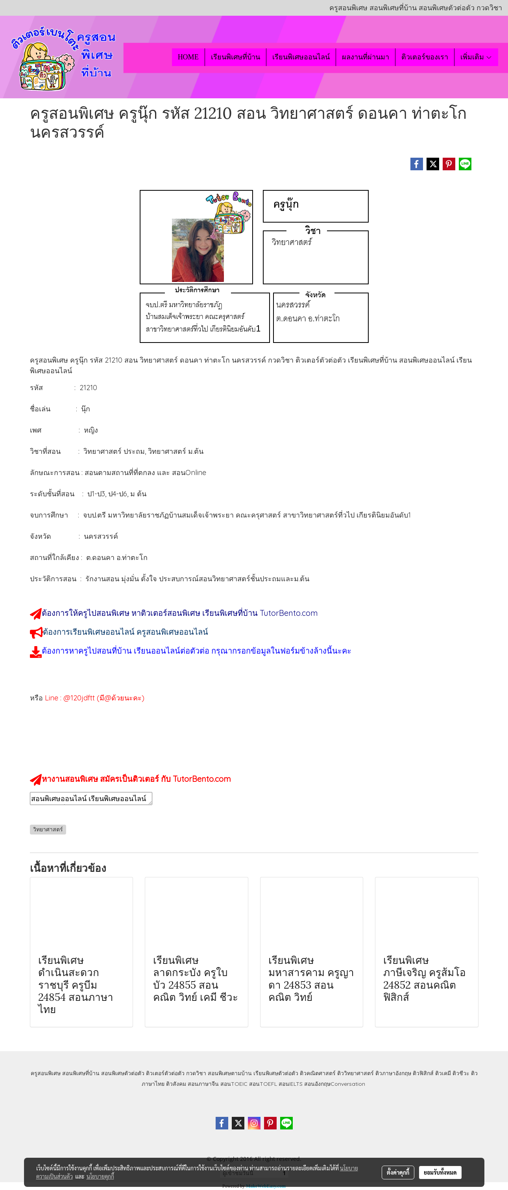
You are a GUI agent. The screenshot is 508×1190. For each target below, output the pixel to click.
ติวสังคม (176, 1083)
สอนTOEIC (234, 1083)
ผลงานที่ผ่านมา (365, 57)
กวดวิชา (196, 1073)
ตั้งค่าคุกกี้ (398, 1172)
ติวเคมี (443, 1073)
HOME (188, 57)
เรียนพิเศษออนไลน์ (301, 57)
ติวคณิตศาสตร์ (318, 1073)
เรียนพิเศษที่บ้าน (235, 57)
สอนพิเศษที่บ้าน (81, 1073)
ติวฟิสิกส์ (423, 1073)
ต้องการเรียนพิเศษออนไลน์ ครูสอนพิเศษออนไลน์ (125, 632)
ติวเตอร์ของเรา (424, 57)
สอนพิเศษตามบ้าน (230, 1073)
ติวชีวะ (461, 1073)
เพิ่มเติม (476, 57)
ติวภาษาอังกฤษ (393, 1073)
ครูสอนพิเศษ (46, 1073)
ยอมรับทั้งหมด (440, 1172)
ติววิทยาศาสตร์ (355, 1073)
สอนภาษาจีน (203, 1083)
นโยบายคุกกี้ (100, 1176)
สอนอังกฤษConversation (334, 1083)
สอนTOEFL (263, 1083)
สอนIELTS (291, 1083)
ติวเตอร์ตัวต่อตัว (165, 1073)
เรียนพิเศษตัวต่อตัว (276, 1073)
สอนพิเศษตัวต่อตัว (122, 1073)
